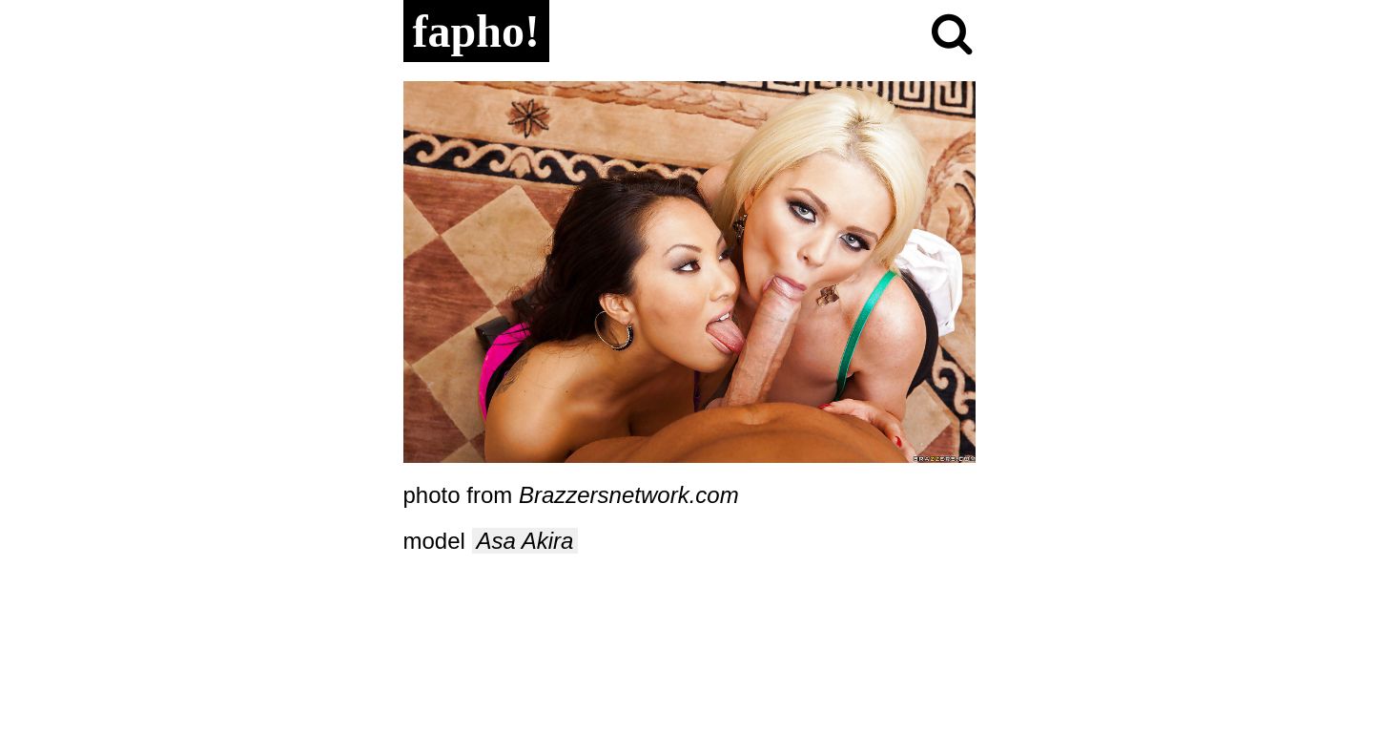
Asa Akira (525, 541)
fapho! (476, 31)
